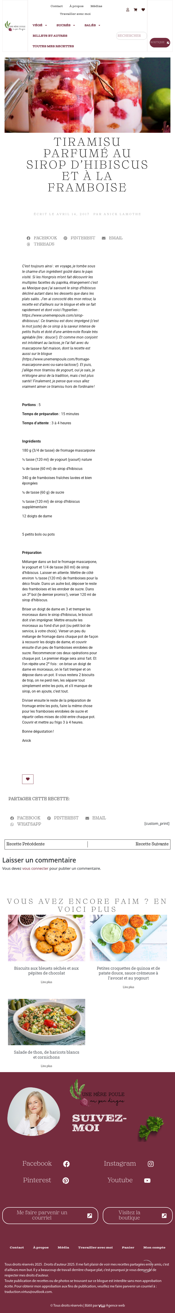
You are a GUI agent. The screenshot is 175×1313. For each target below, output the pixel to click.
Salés (93, 25)
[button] (41, 238)
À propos (76, 6)
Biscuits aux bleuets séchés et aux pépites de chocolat (46, 970)
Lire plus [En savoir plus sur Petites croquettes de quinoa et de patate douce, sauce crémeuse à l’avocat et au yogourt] (128, 987)
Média (63, 1247)
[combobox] (131, 36)
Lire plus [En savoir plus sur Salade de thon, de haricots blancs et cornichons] (46, 1066)
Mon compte (154, 1247)
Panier (128, 1247)
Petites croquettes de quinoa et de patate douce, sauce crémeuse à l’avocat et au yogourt (128, 973)
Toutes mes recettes (53, 46)
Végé (40, 25)
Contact (57, 6)
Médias (96, 6)
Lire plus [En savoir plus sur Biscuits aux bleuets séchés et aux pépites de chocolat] (46, 982)
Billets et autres (50, 36)
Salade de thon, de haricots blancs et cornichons (46, 1054)
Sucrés (66, 25)
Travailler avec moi (75, 14)
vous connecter (35, 868)
